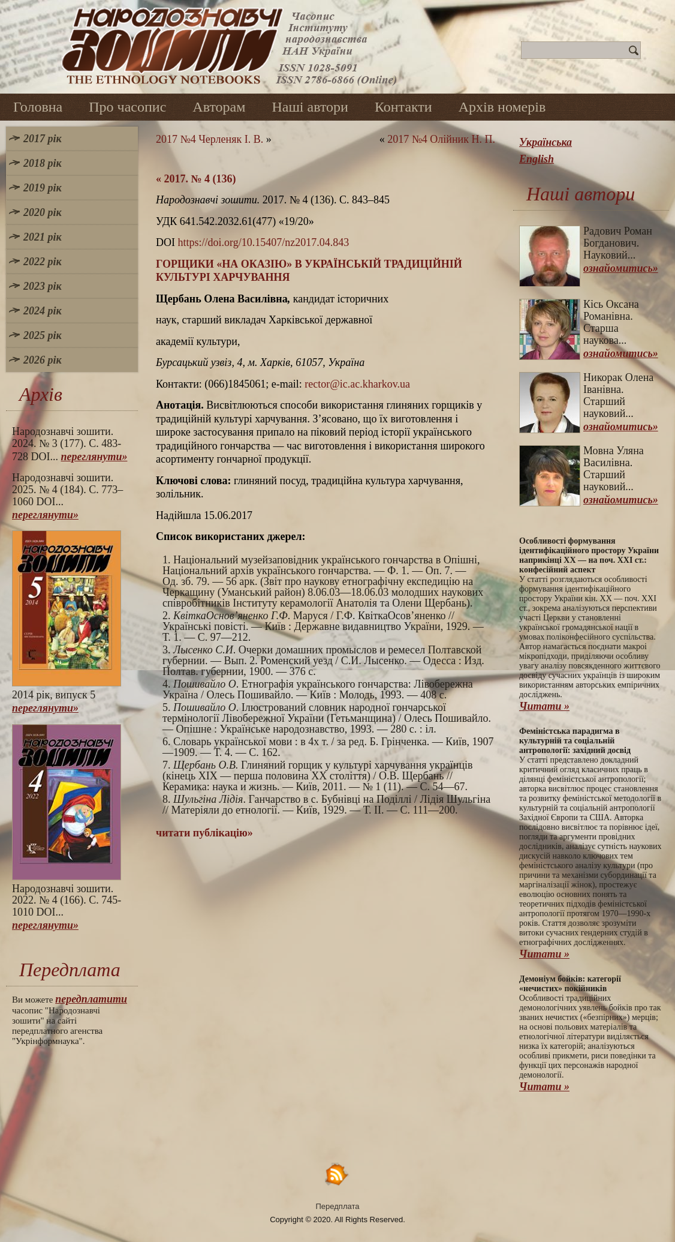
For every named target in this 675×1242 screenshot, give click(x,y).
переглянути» (94, 457)
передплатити (91, 999)
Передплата (338, 1206)
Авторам (218, 107)
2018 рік (42, 163)
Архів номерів (502, 107)
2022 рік (42, 262)
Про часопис (127, 107)
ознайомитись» (620, 268)
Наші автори (310, 107)
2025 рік (42, 335)
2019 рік (42, 188)
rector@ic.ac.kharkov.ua (357, 384)
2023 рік (42, 286)
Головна (37, 107)
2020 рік (42, 212)
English (536, 159)
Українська (545, 142)
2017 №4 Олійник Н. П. (441, 139)
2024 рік (42, 311)
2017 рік (42, 139)
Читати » (544, 706)
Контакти (403, 107)
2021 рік (42, 237)
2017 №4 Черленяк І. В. (209, 139)
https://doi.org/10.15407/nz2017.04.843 (263, 242)
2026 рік (42, 360)
